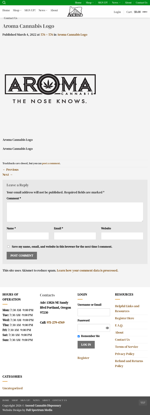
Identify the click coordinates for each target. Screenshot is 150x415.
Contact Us (142, 2)
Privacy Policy (125, 354)
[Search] (3, 2)
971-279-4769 (55, 322)
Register (83, 358)
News (116, 2)
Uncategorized (12, 388)
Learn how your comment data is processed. (87, 270)
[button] (117, 12)
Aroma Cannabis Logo (72, 35)
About (128, 2)
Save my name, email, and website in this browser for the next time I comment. (62, 247)
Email (58, 228)
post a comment (51, 163)
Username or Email (89, 305)
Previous (10, 170)
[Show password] (107, 328)
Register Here (124, 318)
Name (11, 228)
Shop (90, 2)
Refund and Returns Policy (129, 363)
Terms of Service (126, 347)
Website (106, 228)
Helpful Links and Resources (127, 308)
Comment (14, 198)
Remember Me (90, 336)
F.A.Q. (119, 325)
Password (84, 320)
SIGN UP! (103, 2)
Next (7, 175)
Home (78, 2)
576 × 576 (46, 35)
